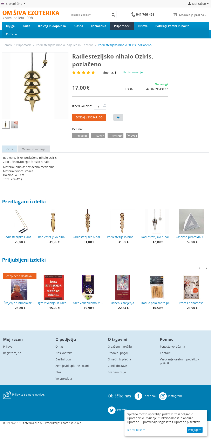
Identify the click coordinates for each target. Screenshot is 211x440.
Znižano (11, 34)
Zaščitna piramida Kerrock (191, 237)
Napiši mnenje (133, 72)
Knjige (10, 26)
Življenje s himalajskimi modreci (19, 303)
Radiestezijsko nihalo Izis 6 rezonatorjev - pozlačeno (122, 237)
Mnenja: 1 (109, 72)
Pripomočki (122, 26)
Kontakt (165, 353)
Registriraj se (12, 353)
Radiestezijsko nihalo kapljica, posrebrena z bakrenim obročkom (156, 237)
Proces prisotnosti (191, 303)
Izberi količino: (82, 106)
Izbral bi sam (136, 430)
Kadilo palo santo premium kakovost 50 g (156, 303)
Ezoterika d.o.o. (71, 423)
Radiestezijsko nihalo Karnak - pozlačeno (53, 237)
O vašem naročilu (120, 346)
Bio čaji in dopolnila (52, 26)
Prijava (7, 346)
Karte (26, 26)
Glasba (78, 26)
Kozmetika (98, 26)
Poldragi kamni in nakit (172, 26)
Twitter (117, 410)
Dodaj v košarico (89, 117)
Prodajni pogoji (118, 353)
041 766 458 (145, 14)
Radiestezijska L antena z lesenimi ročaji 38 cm (19, 237)
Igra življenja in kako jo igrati (53, 303)
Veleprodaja (63, 378)
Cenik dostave (117, 366)
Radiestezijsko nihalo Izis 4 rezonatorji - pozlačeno (88, 237)
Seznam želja (117, 372)
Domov (7, 45)
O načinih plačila (119, 359)
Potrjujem (194, 430)
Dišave (143, 26)
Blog (58, 372)
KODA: (129, 89)
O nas (59, 346)
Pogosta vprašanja (172, 346)
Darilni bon (63, 359)
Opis (9, 149)
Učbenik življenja (122, 303)
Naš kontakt (63, 353)
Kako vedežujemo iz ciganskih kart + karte (88, 303)
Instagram (170, 396)
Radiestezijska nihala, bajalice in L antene (65, 45)
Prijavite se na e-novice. (24, 395)
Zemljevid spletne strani (72, 366)
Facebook (145, 396)
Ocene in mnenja (34, 149)
